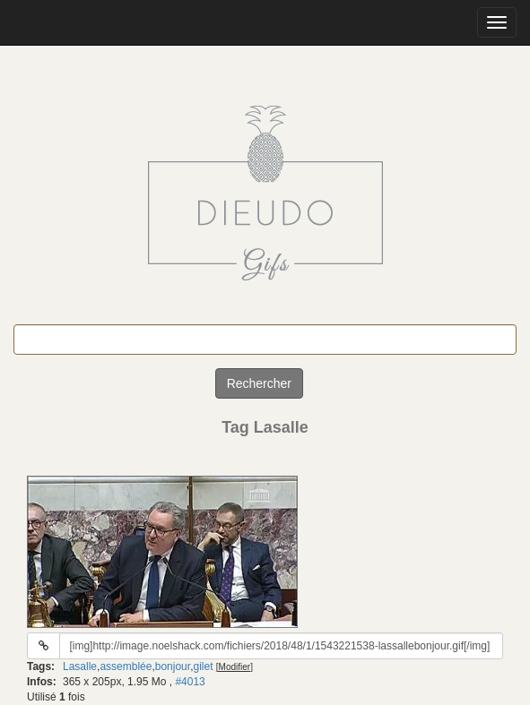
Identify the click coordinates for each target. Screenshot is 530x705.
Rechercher (259, 383)
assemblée (126, 666)
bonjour (172, 666)
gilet (203, 666)
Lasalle (80, 666)
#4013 (189, 681)
